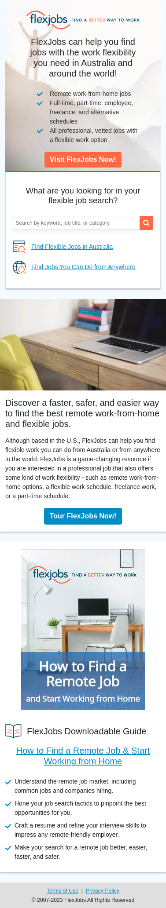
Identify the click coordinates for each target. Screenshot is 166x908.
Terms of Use (62, 891)
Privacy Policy (102, 891)
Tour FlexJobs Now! (83, 516)
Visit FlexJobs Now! (83, 159)
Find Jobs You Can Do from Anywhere (83, 266)
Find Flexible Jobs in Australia (72, 246)
